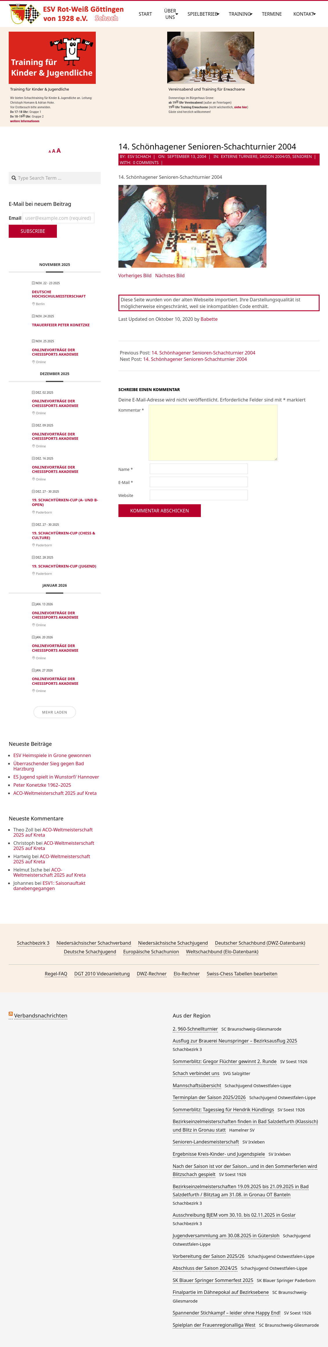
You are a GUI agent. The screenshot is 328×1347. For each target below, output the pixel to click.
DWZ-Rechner (152, 973)
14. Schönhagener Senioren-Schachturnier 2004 (203, 353)
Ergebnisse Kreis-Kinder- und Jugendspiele (219, 1154)
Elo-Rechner (187, 973)
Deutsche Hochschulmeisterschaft (59, 294)
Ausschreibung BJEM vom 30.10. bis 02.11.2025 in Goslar (234, 1215)
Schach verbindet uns (196, 1073)
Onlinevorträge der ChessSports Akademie (55, 352)
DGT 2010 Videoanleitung (102, 973)
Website (125, 495)
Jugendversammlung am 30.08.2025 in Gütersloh (226, 1235)
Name (125, 469)
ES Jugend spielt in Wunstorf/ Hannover (56, 777)
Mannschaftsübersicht (197, 1085)
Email (51, 218)
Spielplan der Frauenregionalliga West (214, 1325)
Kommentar (131, 410)
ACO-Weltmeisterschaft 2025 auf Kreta (55, 793)
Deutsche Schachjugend (90, 951)
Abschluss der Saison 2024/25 (205, 1268)
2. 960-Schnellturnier (195, 1029)
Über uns (170, 14)
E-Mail (125, 482)
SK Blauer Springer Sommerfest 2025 (213, 1280)
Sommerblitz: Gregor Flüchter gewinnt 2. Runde (225, 1061)
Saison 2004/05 (274, 156)
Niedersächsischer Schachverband (94, 943)
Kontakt (303, 14)
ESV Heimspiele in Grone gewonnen (52, 755)
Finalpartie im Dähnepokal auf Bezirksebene (221, 1292)
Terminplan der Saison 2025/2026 (209, 1097)
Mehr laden (54, 712)
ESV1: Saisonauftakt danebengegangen (49, 886)
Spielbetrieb (203, 14)
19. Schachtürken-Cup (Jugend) (64, 566)
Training (240, 14)
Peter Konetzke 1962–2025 (42, 785)
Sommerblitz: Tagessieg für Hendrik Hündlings (223, 1109)
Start (145, 14)
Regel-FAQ (56, 973)
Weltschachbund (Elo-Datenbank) (222, 951)
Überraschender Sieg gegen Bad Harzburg (48, 766)
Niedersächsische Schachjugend (173, 943)
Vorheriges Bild (135, 275)
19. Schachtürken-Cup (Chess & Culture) (63, 535)
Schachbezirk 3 (33, 943)
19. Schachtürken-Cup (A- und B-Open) (65, 502)
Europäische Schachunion (151, 951)
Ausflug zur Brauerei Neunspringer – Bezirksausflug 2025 (235, 1041)
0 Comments (146, 162)
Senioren (302, 156)
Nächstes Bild (170, 275)
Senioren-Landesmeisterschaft (206, 1142)
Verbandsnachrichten (40, 1015)
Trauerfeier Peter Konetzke (61, 324)
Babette (209, 319)
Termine (272, 14)
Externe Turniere (239, 156)
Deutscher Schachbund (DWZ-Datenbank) (260, 943)
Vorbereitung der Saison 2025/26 (208, 1256)
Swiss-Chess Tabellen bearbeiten (242, 973)
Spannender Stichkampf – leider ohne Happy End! (226, 1313)
